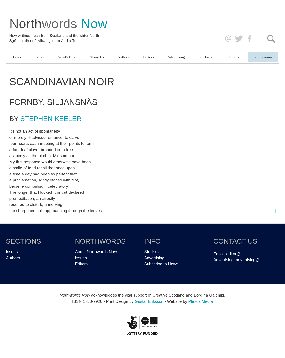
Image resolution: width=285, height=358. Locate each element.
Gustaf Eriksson (149, 301)
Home (17, 57)
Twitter (238, 38)
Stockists (205, 57)
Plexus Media (200, 301)
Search (271, 38)
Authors (124, 57)
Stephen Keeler (51, 119)
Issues (39, 57)
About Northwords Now (96, 251)
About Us (97, 57)
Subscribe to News (161, 264)
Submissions (263, 57)
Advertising (176, 57)
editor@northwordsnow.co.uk (227, 38)
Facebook (250, 38)
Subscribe (233, 57)
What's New (67, 57)
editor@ (233, 254)
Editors (148, 57)
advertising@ (248, 260)
